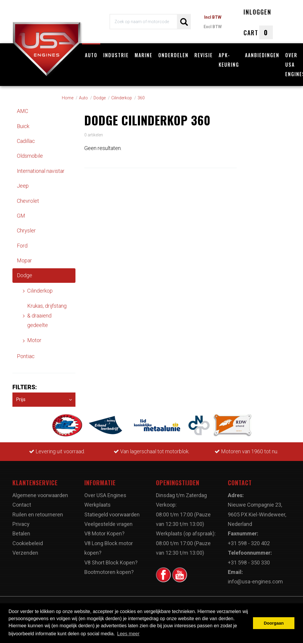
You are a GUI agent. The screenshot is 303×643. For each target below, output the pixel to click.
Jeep (23, 186)
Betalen (21, 533)
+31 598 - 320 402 (249, 543)
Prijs (44, 399)
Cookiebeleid (27, 543)
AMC (22, 111)
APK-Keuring (229, 60)
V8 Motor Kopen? (104, 533)
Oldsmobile (30, 156)
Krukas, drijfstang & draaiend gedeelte (47, 315)
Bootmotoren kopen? (109, 572)
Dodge (24, 275)
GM (21, 216)
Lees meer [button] (128, 633)
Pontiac (26, 356)
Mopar (24, 260)
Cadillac (26, 141)
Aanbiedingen (262, 55)
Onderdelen (173, 55)
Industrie (116, 55)
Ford (22, 245)
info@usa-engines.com (255, 581)
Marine (143, 55)
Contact (21, 505)
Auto (91, 55)
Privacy (21, 524)
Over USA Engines (105, 495)
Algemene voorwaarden (40, 495)
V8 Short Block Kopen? (111, 562)
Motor (34, 340)
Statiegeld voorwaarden (112, 514)
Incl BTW (212, 17)
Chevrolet (28, 201)
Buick (23, 126)
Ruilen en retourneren (37, 514)
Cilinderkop (40, 291)
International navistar (41, 171)
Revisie (203, 55)
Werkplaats (97, 505)
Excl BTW (213, 26)
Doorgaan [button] (274, 623)
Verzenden (25, 553)
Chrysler (26, 230)
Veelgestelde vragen (108, 524)
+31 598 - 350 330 (249, 562)
